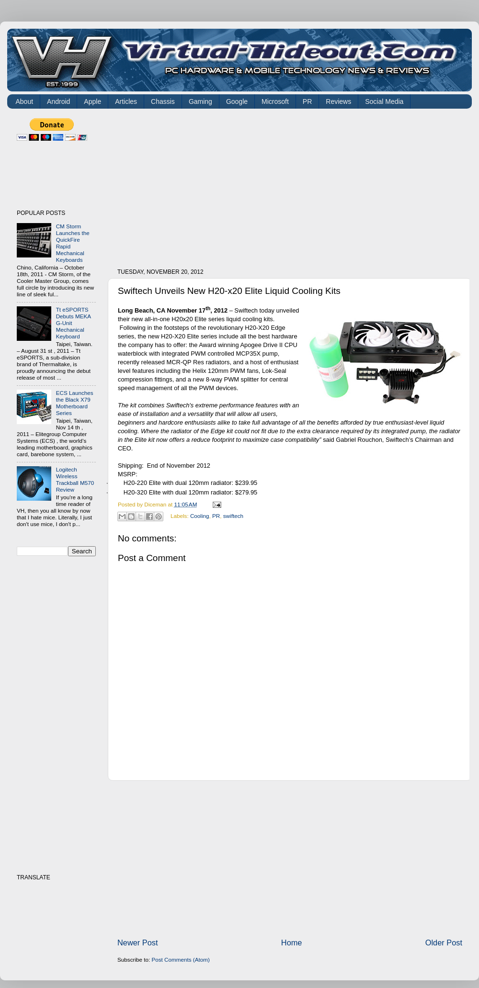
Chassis (163, 101)
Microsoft (275, 101)
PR (307, 101)
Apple (92, 101)
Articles (126, 101)
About (25, 101)
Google (237, 101)
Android (58, 101)
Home (291, 942)
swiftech (233, 516)
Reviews (338, 101)
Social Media (384, 101)
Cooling (199, 516)
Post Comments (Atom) (180, 959)
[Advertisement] (246, 185)
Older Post (443, 942)
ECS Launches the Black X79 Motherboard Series (74, 403)
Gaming (200, 101)
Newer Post (137, 942)
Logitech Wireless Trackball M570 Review (75, 479)
